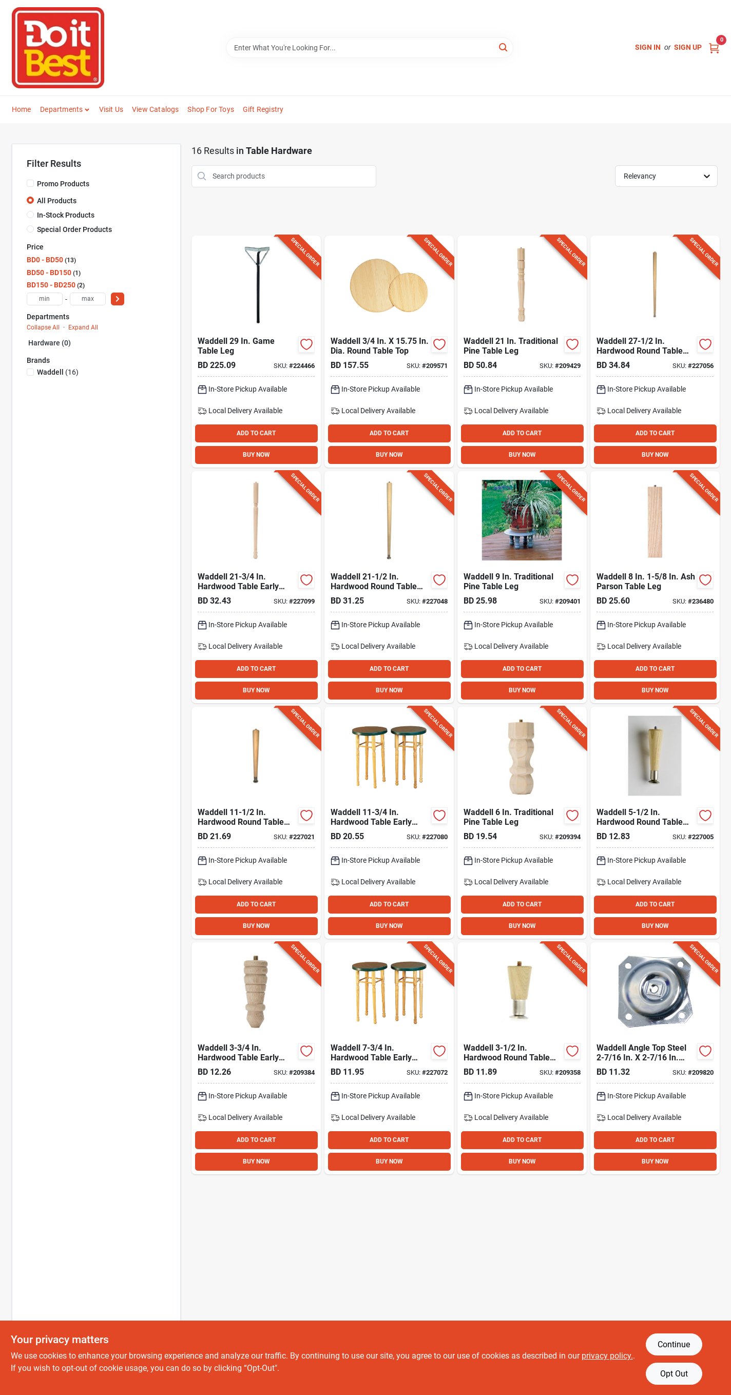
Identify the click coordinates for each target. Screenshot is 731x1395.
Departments (61, 109)
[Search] (503, 46)
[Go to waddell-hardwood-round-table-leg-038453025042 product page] (522, 1058)
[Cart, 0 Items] (714, 47)
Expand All (83, 327)
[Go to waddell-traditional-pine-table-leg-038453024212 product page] (522, 352)
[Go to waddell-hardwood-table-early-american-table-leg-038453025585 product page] (389, 1058)
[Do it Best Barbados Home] (58, 47)
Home (21, 109)
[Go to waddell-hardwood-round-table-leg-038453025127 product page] (256, 823)
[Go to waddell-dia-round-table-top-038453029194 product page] (389, 352)
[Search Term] (369, 47)
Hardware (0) (49, 343)
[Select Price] (117, 299)
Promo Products (63, 183)
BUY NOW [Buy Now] (256, 454)
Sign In (648, 47)
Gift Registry (263, 109)
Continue (674, 1344)
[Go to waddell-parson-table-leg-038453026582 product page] (655, 587)
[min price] (45, 299)
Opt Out (674, 1374)
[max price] (88, 299)
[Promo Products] (30, 183)
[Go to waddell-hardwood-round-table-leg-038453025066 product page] (655, 823)
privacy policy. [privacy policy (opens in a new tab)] (607, 1356)
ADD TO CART (256, 433)
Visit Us (111, 109)
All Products (56, 200)
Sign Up (688, 47)
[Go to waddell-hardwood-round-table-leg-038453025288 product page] (655, 352)
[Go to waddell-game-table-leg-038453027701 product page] (256, 352)
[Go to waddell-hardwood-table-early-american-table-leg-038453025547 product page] (256, 1058)
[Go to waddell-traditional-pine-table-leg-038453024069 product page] (522, 823)
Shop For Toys (210, 109)
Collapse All (43, 327)
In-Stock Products (65, 215)
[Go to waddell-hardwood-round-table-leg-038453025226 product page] (389, 587)
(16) (58, 372)
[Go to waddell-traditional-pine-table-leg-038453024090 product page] (522, 587)
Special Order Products (74, 229)
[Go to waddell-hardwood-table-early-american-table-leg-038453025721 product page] (256, 587)
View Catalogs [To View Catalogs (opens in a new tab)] (155, 109)
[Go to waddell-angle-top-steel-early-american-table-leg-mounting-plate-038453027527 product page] (655, 1058)
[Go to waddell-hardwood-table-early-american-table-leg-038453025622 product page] (389, 823)
